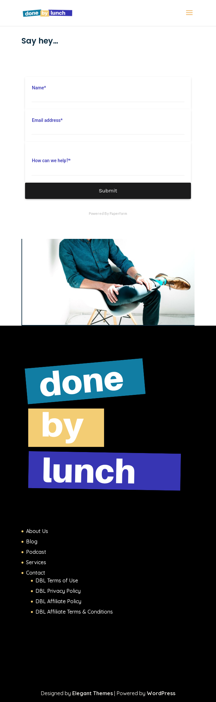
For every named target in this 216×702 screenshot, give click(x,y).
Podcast (36, 552)
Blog (31, 541)
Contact (35, 572)
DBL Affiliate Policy (58, 601)
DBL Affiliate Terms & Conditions (74, 611)
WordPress (161, 693)
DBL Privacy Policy (58, 591)
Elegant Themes (92, 693)
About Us (37, 531)
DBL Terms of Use (56, 580)
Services (36, 562)
